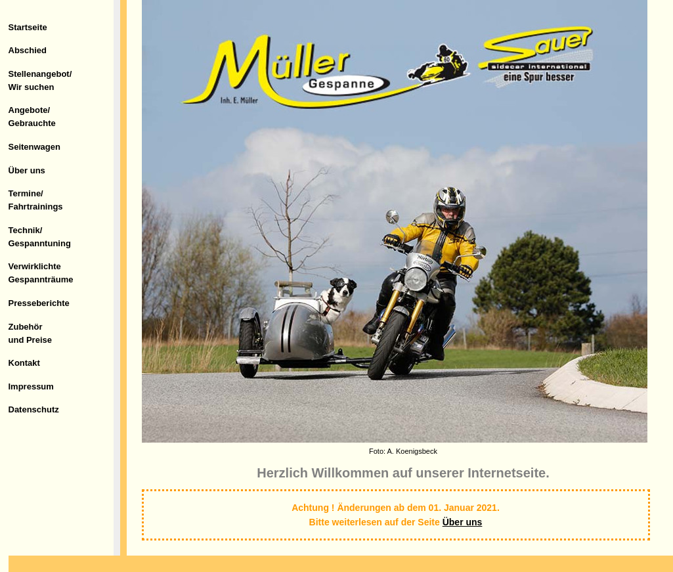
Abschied (28, 50)
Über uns (27, 170)
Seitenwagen (34, 147)
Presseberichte (39, 303)
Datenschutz (34, 409)
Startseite (28, 27)
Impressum (31, 386)
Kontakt (24, 363)
